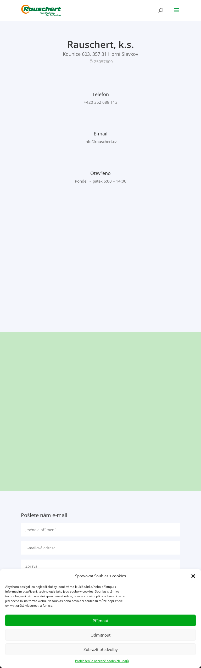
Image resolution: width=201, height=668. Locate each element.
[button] (193, 576)
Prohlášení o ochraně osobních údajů (102, 661)
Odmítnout (100, 635)
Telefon (100, 94)
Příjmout (100, 620)
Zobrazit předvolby (100, 649)
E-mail (101, 133)
